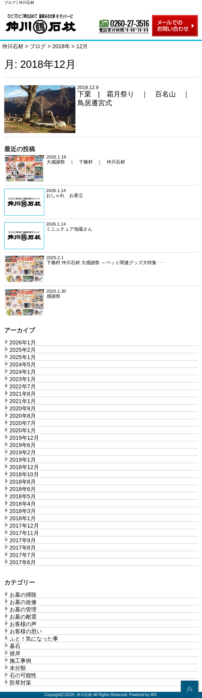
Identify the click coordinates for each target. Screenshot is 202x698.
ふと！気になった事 (34, 639)
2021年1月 (23, 401)
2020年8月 (23, 416)
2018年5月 (23, 496)
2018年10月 (24, 474)
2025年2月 (23, 350)
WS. (154, 695)
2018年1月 (23, 518)
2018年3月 (23, 511)
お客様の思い (26, 631)
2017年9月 (23, 540)
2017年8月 (23, 548)
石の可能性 (23, 675)
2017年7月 (23, 555)
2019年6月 (23, 445)
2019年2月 (23, 452)
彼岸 (15, 653)
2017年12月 (24, 526)
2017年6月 (23, 562)
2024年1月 (23, 372)
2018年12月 (24, 467)
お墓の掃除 (23, 595)
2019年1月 (23, 460)
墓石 (15, 646)
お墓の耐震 (23, 617)
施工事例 (20, 661)
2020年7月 (23, 423)
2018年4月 (23, 504)
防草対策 (20, 682)
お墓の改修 (23, 602)
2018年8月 (23, 482)
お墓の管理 (23, 609)
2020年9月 (23, 408)
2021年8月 (23, 394)
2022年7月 (23, 386)
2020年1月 (23, 430)
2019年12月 (24, 438)
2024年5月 (23, 364)
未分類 (18, 668)
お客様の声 (23, 624)
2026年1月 (23, 342)
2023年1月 (23, 379)
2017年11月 (24, 533)
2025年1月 (23, 357)
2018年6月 (23, 489)
